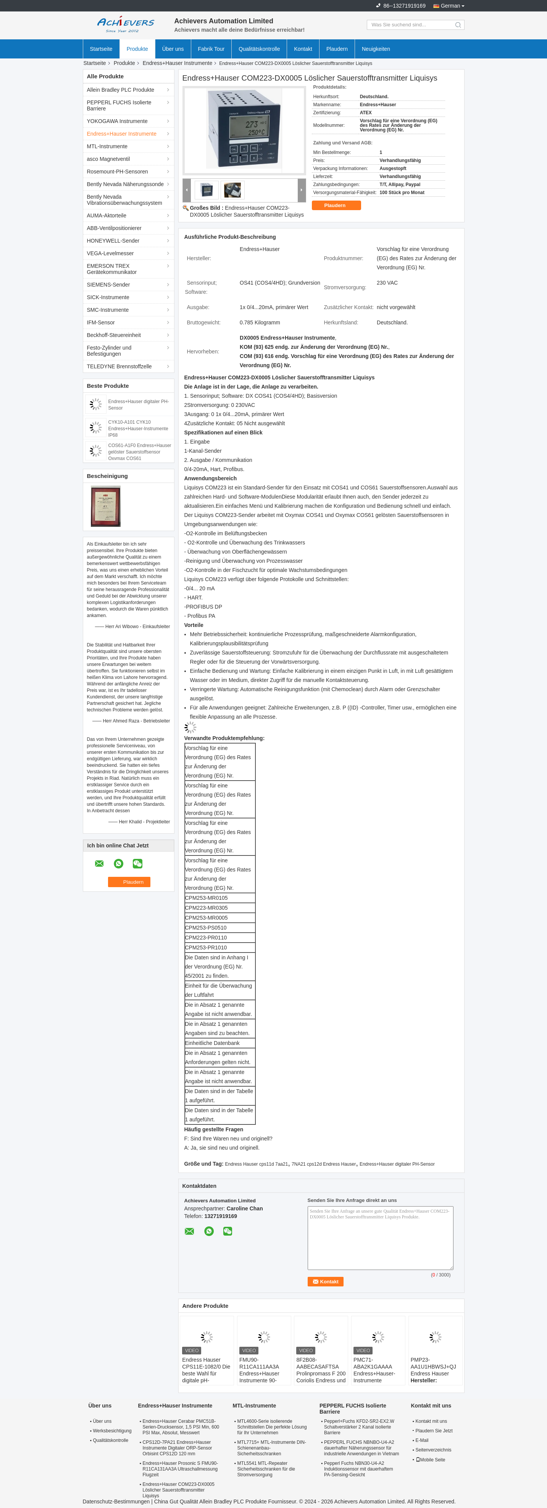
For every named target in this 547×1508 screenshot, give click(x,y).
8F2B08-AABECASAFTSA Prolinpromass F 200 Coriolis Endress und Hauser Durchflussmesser (320, 1377)
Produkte (137, 49)
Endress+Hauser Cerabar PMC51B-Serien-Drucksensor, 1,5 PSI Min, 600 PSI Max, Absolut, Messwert (181, 1427)
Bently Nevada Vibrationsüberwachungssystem (124, 200)
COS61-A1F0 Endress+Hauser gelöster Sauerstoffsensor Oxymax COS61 (139, 452)
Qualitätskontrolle (259, 49)
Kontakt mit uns (431, 1421)
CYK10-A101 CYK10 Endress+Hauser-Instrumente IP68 (138, 429)
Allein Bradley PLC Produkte (121, 90)
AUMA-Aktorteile (106, 215)
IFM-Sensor (101, 322)
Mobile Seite (430, 1460)
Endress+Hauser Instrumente (177, 63)
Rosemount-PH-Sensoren (117, 171)
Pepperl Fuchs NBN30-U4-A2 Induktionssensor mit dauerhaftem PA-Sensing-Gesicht (358, 1469)
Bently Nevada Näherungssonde (125, 184)
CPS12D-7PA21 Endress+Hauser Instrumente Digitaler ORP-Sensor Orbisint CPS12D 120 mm (177, 1448)
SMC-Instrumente (108, 310)
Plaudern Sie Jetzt (433, 1430)
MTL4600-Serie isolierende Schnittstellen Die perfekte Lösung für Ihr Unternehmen (272, 1427)
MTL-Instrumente (107, 146)
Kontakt (303, 49)
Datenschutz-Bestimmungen (116, 1501)
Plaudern (337, 49)
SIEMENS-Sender (108, 285)
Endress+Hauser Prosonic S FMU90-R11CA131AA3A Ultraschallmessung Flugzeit (180, 1469)
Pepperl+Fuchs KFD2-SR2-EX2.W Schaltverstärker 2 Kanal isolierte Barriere (359, 1427)
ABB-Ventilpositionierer (114, 228)
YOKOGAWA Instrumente (117, 121)
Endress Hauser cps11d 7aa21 (256, 1164)
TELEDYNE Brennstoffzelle (119, 366)
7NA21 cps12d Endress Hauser (324, 1164)
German (450, 6)
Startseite (101, 49)
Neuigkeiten (376, 49)
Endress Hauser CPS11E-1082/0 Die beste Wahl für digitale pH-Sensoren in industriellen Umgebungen (206, 1380)
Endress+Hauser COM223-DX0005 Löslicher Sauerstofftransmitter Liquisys (179, 1490)
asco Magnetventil (108, 159)
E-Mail (422, 1440)
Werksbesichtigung (112, 1430)
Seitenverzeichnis (434, 1450)
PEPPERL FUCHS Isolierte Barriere (119, 105)
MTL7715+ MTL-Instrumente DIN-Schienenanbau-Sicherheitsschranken (271, 1448)
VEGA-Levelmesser (110, 253)
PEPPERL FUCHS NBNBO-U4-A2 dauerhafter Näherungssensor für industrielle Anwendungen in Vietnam (361, 1448)
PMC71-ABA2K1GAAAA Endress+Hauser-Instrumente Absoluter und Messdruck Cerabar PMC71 (376, 1380)
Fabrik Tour (211, 49)
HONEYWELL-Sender (113, 241)
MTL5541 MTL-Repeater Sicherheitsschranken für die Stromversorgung (266, 1469)
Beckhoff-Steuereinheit (114, 335)
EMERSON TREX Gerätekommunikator (112, 269)
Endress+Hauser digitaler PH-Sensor (397, 1164)
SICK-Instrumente (108, 297)
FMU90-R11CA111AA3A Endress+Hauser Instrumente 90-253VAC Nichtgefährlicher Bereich (259, 1380)
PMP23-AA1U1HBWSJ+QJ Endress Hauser (433, 1367)
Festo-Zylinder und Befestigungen (109, 351)
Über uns (173, 49)
